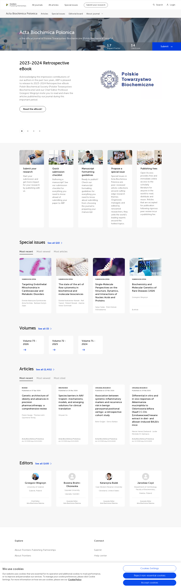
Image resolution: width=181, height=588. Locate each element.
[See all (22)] (55, 243)
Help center (100, 555)
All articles (54, 5)
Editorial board (76, 13)
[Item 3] (39, 131)
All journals (37, 5)
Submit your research (95, 5)
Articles (44, 13)
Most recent (26, 251)
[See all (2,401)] (45, 369)
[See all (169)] (43, 463)
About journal (93, 13)
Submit (165, 46)
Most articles (60, 251)
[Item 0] (21, 131)
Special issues (71, 5)
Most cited (59, 378)
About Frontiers (23, 555)
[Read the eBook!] (32, 109)
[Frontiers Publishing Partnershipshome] (16, 5)
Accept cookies (149, 584)
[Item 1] (27, 131)
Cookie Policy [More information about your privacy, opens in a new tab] (74, 582)
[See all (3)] (45, 328)
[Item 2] (33, 131)
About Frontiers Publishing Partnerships (35, 550)
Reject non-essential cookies (149, 577)
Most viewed (43, 251)
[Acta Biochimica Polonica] (21, 14)
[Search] (158, 4)
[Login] (170, 4)
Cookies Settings (149, 570)
